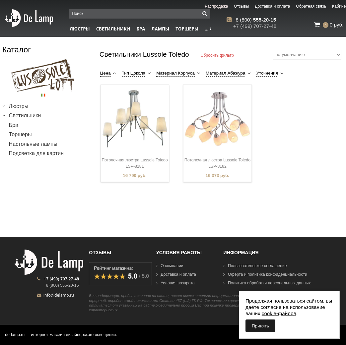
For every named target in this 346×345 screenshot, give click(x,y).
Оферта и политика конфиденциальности (265, 274)
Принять (260, 325)
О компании (169, 265)
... (208, 29)
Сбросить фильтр (217, 55)
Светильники (113, 29)
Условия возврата (175, 283)
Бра (141, 29)
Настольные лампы (33, 144)
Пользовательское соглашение (255, 265)
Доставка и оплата (176, 274)
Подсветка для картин (36, 153)
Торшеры (186, 29)
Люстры (19, 106)
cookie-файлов (279, 313)
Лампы (161, 29)
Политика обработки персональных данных (267, 283)
